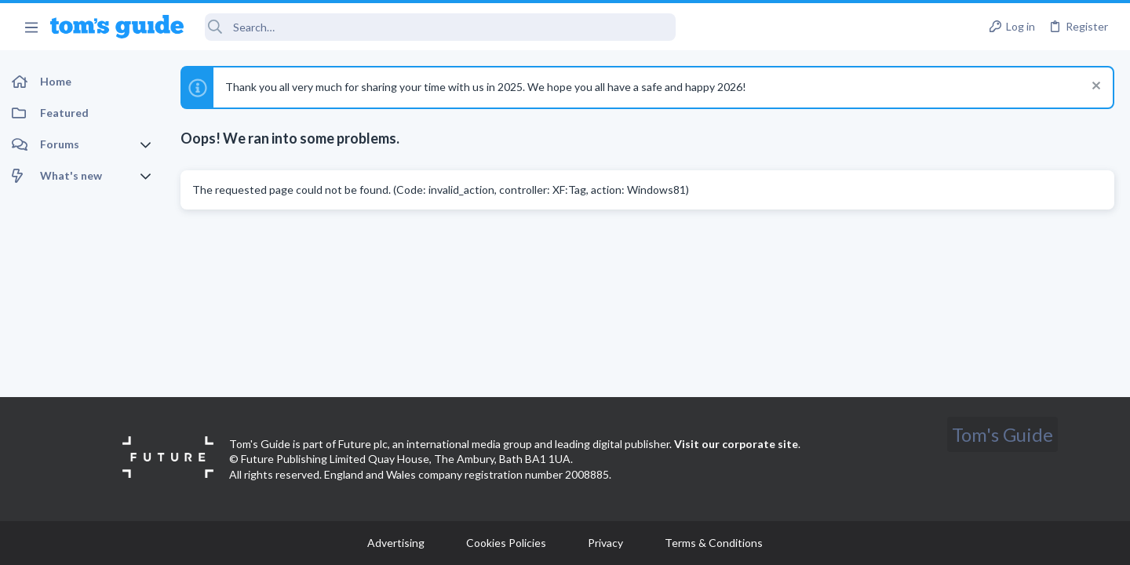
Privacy (605, 542)
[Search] (440, 27)
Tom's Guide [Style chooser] (1002, 434)
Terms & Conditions (714, 542)
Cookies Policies (506, 542)
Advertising (396, 542)
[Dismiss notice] (1094, 87)
